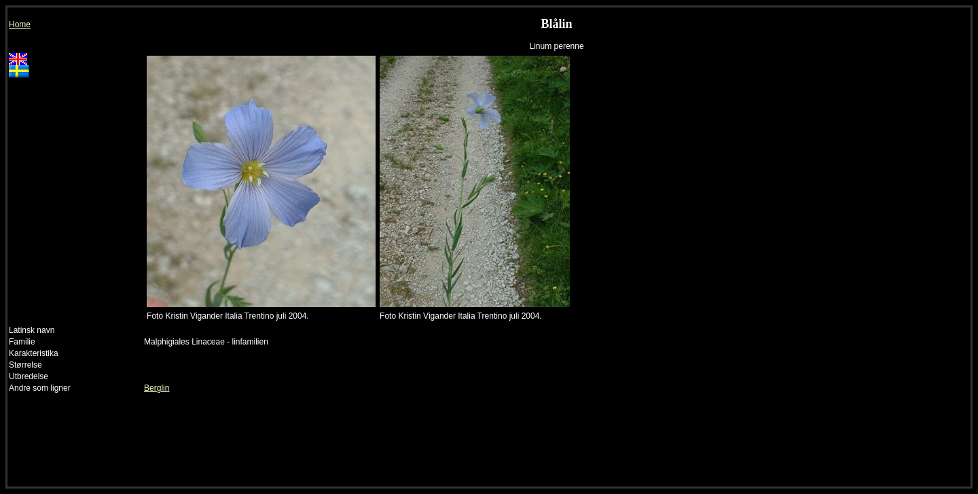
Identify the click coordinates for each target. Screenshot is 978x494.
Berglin (156, 388)
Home (20, 24)
